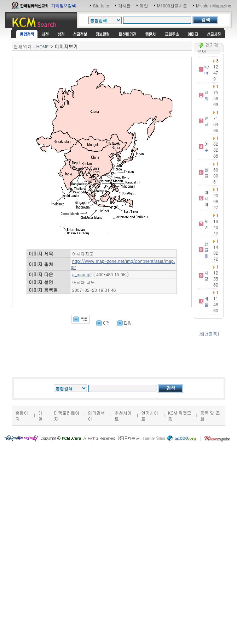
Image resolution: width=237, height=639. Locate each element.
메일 (144, 5)
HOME (42, 46)
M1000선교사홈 (172, 5)
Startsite (101, 5)
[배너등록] (208, 334)
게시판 (124, 5)
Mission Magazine (213, 5)
